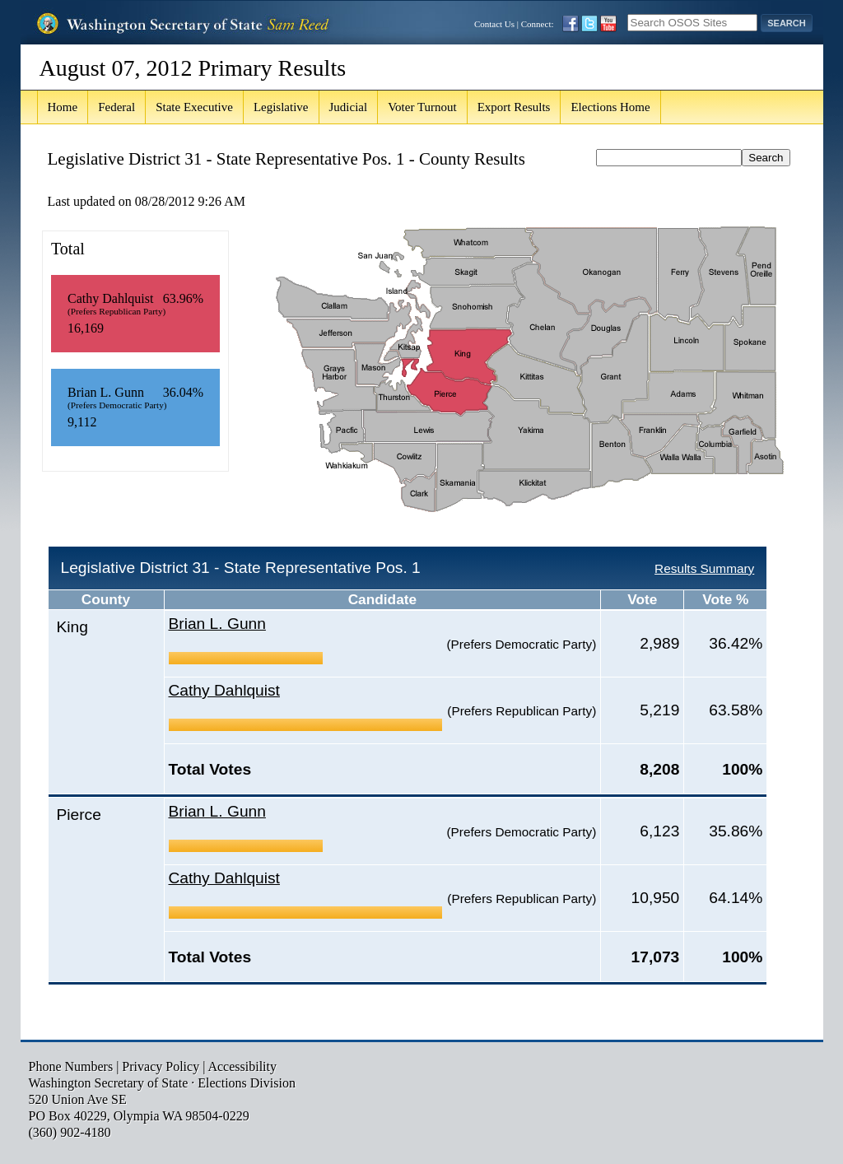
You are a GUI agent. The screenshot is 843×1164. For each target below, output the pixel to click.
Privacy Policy (160, 1066)
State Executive (194, 107)
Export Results (514, 107)
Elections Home (610, 107)
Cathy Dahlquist (224, 690)
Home (63, 107)
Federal (116, 107)
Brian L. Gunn (217, 623)
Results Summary (704, 568)
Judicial (348, 107)
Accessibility (242, 1066)
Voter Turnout (422, 107)
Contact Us (494, 24)
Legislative (281, 107)
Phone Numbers (71, 1066)
